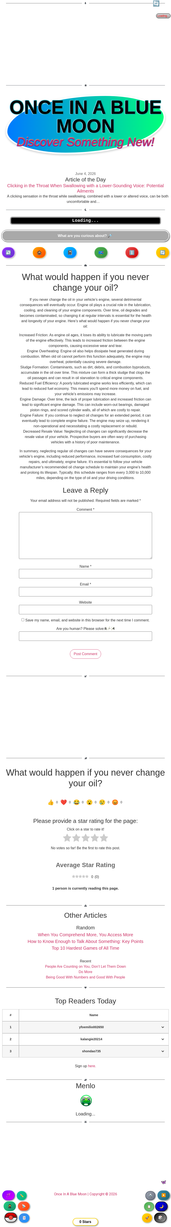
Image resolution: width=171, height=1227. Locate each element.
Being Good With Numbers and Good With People (85, 977)
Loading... (85, 1113)
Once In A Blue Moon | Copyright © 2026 (85, 1194)
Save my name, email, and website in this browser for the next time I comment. (87, 620)
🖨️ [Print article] (150, 1195)
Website (85, 602)
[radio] (67, 838)
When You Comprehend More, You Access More (85, 934)
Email (85, 584)
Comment (85, 509)
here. (92, 1066)
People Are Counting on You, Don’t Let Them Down (85, 966)
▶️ (163, 1195)
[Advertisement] (85, 41)
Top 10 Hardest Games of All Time (85, 948)
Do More (85, 972)
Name (85, 566)
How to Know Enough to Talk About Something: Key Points (85, 941)
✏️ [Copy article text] (22, 1195)
